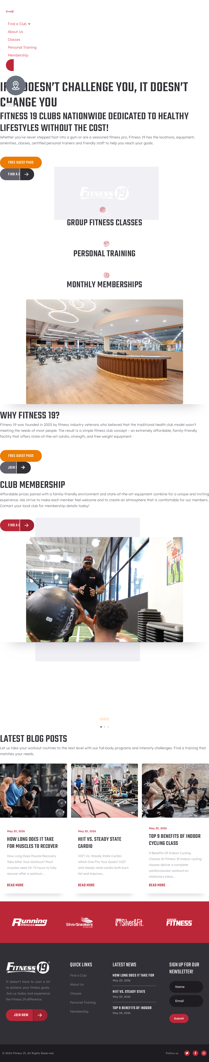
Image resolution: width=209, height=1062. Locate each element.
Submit (179, 1018)
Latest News (124, 965)
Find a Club (78, 975)
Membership (79, 1011)
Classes (75, 993)
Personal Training (83, 1002)
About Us (77, 984)
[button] (19, 24)
